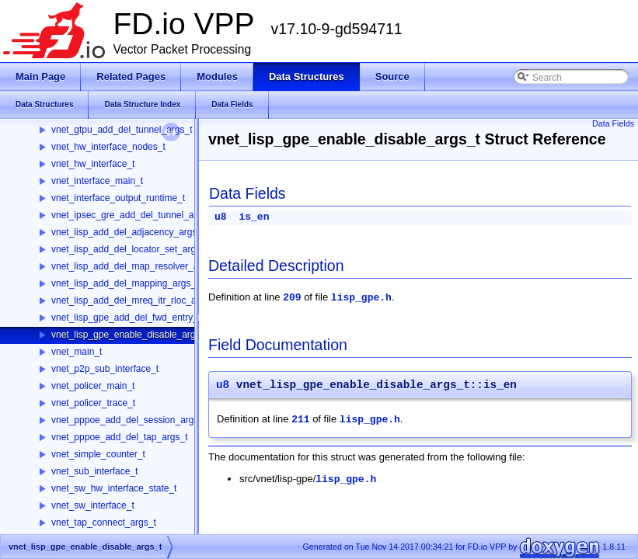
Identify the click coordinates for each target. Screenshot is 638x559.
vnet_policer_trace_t (93, 403)
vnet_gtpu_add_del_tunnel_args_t (122, 129)
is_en (254, 217)
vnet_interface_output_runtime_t (118, 198)
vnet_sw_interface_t (92, 505)
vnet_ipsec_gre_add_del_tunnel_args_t (132, 215)
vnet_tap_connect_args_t (103, 522)
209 (292, 298)
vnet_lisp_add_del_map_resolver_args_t (135, 266)
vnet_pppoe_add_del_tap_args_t (119, 437)
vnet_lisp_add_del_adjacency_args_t (127, 232)
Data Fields (613, 123)
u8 (220, 217)
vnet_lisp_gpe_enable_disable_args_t (129, 334)
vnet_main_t (76, 351)
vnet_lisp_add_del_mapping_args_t (124, 283)
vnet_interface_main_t (97, 180)
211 (300, 419)
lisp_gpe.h (361, 298)
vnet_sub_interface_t (94, 471)
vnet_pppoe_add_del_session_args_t (129, 420)
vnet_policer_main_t (92, 385)
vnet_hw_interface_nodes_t (108, 146)
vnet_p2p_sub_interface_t (105, 368)
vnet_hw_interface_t (92, 163)
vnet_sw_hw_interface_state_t (113, 488)
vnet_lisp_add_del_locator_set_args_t (129, 249)
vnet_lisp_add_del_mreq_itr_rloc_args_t (134, 300)
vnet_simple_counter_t (98, 454)
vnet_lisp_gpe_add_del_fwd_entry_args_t (137, 317)
